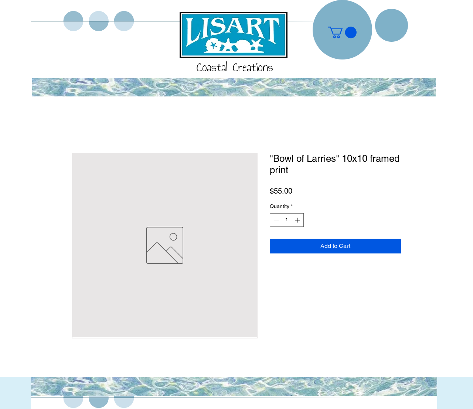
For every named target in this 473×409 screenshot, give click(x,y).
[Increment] (298, 220)
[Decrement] (275, 220)
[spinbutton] (286, 220)
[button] (342, 32)
